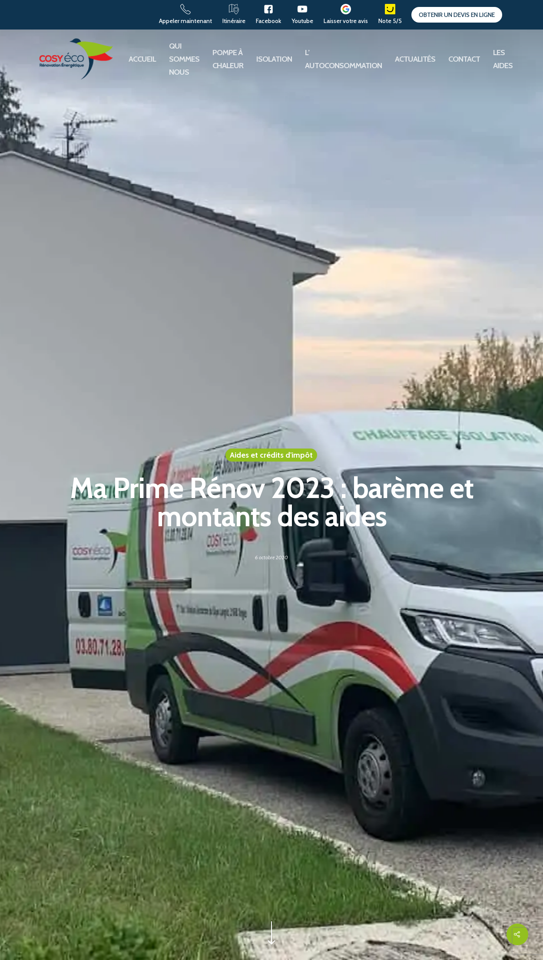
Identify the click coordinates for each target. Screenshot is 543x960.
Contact (464, 59)
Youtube (302, 21)
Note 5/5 (390, 21)
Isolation (274, 59)
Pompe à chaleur (227, 59)
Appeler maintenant (185, 21)
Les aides (503, 59)
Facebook (268, 21)
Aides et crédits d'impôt (271, 455)
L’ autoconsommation (343, 59)
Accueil (142, 59)
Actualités (415, 59)
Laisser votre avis (346, 21)
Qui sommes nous (184, 59)
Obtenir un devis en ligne (457, 15)
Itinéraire (233, 21)
